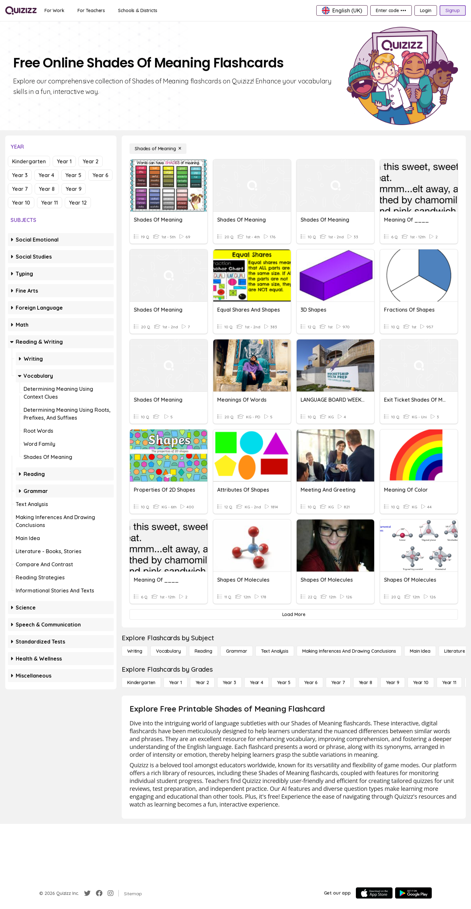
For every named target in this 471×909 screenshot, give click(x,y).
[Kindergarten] (141, 682)
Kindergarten (29, 161)
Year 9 (73, 189)
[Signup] (453, 10)
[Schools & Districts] (137, 10)
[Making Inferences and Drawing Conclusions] (349, 651)
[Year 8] (365, 682)
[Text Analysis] (274, 651)
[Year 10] (421, 682)
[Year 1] (175, 682)
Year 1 (64, 161)
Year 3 (19, 175)
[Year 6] (311, 682)
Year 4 (46, 175)
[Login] (425, 10)
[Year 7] (338, 682)
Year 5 (73, 175)
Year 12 (78, 202)
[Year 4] (256, 682)
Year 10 (21, 202)
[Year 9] (392, 682)
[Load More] (294, 614)
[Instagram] (110, 893)
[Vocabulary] (168, 651)
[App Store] (374, 893)
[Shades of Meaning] (158, 148)
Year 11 (49, 202)
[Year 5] (283, 682)
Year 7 (20, 189)
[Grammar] (236, 651)
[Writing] (135, 651)
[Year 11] (449, 682)
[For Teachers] (91, 10)
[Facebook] (99, 893)
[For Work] (54, 10)
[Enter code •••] (390, 10)
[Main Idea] (420, 651)
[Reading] (203, 651)
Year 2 (90, 161)
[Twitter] (87, 893)
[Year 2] (202, 682)
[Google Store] (413, 893)
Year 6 (100, 175)
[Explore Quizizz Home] (21, 10)
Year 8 (47, 189)
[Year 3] (229, 682)
